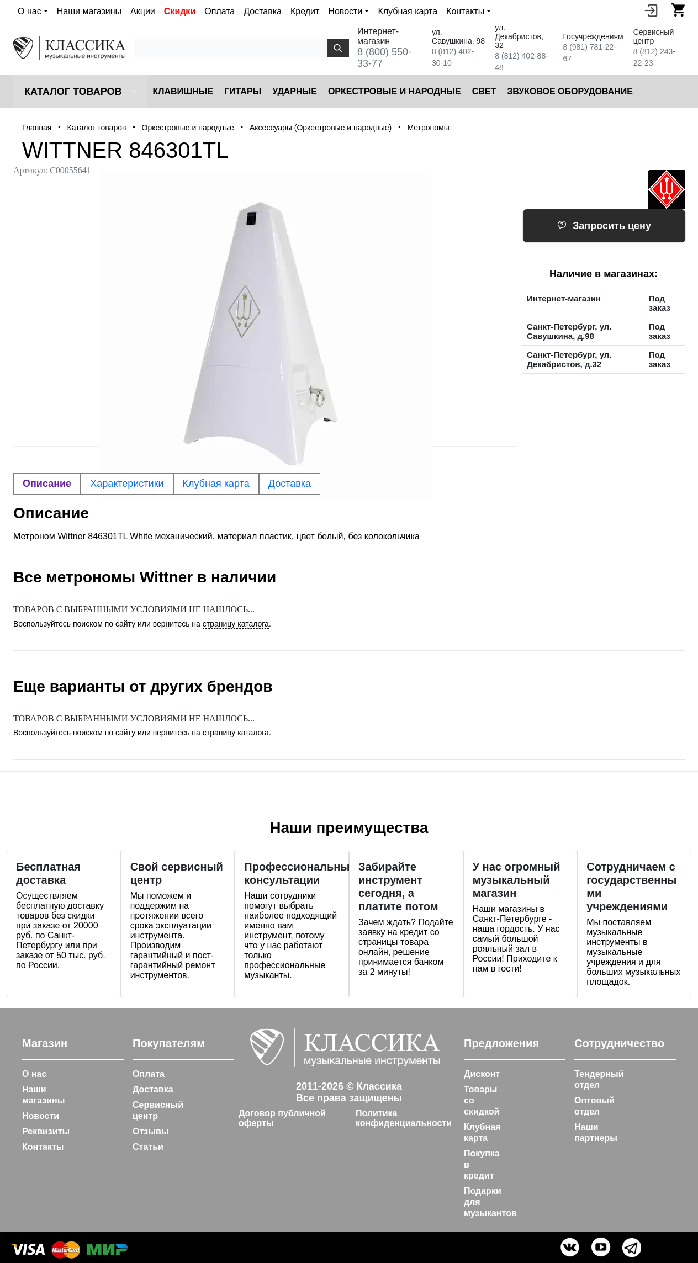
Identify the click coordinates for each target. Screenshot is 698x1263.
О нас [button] (29, 11)
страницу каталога (236, 623)
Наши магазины (89, 11)
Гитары (242, 91)
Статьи (148, 1146)
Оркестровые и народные (394, 91)
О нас (34, 1074)
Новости (40, 1116)
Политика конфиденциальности (404, 1118)
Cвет (484, 91)
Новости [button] (345, 11)
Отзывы (150, 1131)
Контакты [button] (465, 11)
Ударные (294, 91)
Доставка (263, 11)
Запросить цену (604, 225)
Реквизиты (46, 1131)
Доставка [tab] (289, 483)
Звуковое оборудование (570, 91)
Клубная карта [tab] (216, 483)
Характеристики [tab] (126, 483)
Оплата (219, 11)
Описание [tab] (47, 483)
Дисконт (482, 1074)
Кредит (304, 11)
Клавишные (182, 91)
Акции (142, 11)
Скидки (179, 11)
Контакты (43, 1146)
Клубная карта (407, 11)
